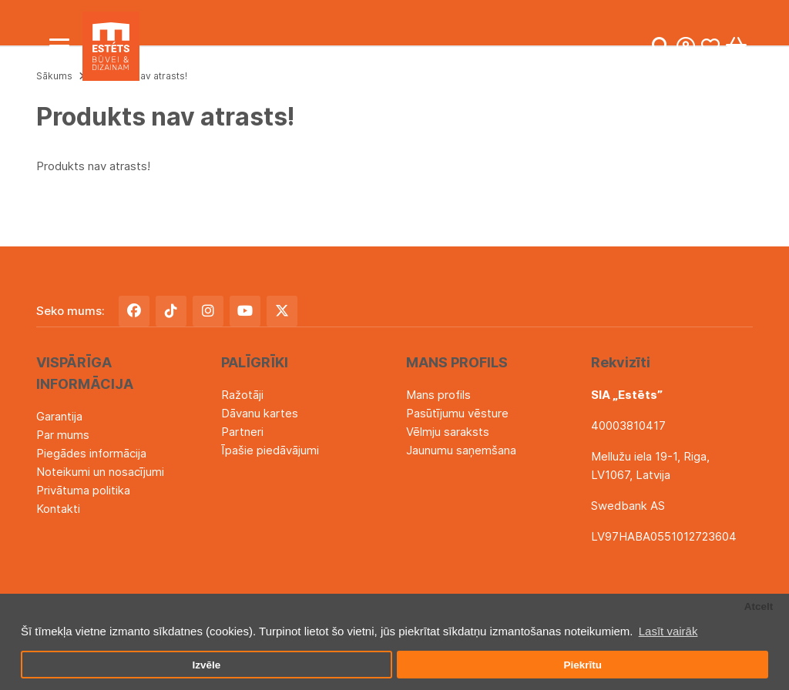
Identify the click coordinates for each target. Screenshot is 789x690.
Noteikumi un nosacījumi (100, 471)
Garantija (59, 416)
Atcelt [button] (759, 606)
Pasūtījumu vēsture (457, 413)
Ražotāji (242, 394)
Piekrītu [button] (582, 665)
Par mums (62, 434)
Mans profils (438, 394)
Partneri (242, 431)
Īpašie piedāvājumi (270, 450)
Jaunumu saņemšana (461, 450)
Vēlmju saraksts (447, 431)
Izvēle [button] (206, 665)
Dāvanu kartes (259, 413)
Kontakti (58, 508)
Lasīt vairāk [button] (668, 631)
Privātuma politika (83, 490)
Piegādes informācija (91, 453)
